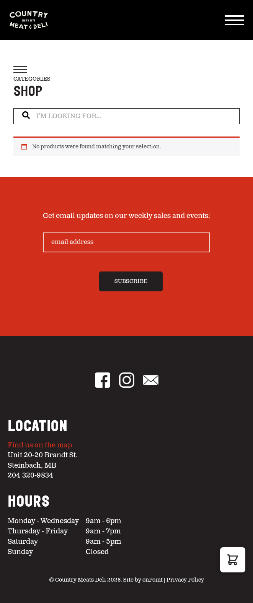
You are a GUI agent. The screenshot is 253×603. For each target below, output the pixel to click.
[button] (232, 559)
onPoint (152, 580)
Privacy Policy (185, 580)
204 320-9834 (31, 475)
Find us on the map (40, 445)
